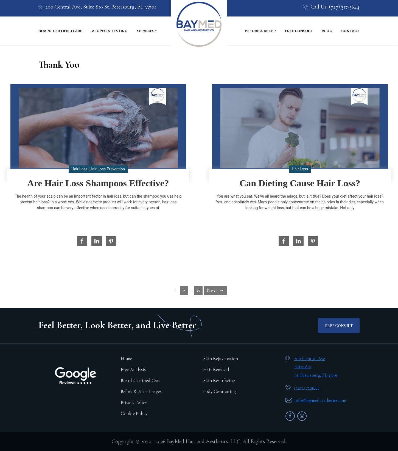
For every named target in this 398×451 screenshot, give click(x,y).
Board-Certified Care (60, 31)
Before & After (260, 31)
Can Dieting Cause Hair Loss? (300, 183)
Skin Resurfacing (219, 380)
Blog (327, 31)
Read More (100, 222)
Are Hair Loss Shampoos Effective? (98, 183)
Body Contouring (219, 391)
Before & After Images (141, 391)
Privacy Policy (134, 402)
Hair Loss (79, 169)
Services (145, 31)
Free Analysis (133, 369)
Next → (215, 290)
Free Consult (299, 31)
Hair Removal (216, 369)
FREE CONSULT (339, 325)
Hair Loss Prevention (107, 169)
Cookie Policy (134, 413)
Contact (350, 31)
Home (126, 358)
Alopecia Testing (109, 31)
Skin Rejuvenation (220, 358)
